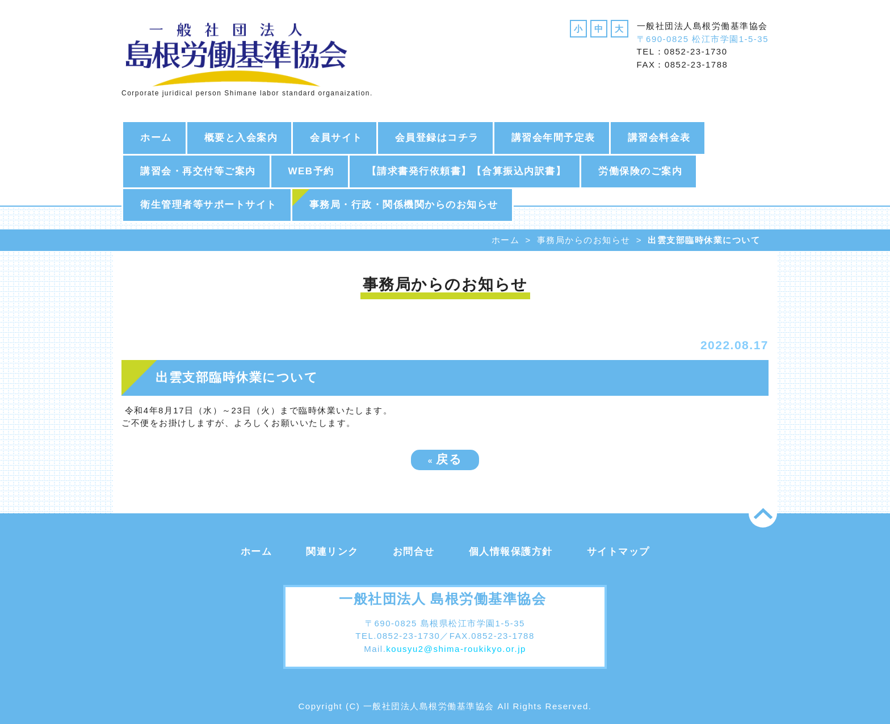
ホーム (156, 137)
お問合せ (414, 551)
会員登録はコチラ (437, 137)
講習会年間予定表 (553, 137)
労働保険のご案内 (640, 171)
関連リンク (332, 551)
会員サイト (336, 137)
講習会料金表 (659, 137)
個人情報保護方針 (511, 551)
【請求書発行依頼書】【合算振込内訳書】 (466, 171)
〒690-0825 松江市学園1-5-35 (703, 39)
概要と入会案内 (241, 137)
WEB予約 (311, 171)
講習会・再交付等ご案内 (198, 171)
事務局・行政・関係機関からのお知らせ (403, 204)
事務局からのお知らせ (584, 240)
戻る (445, 459)
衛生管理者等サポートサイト (208, 204)
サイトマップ (618, 551)
